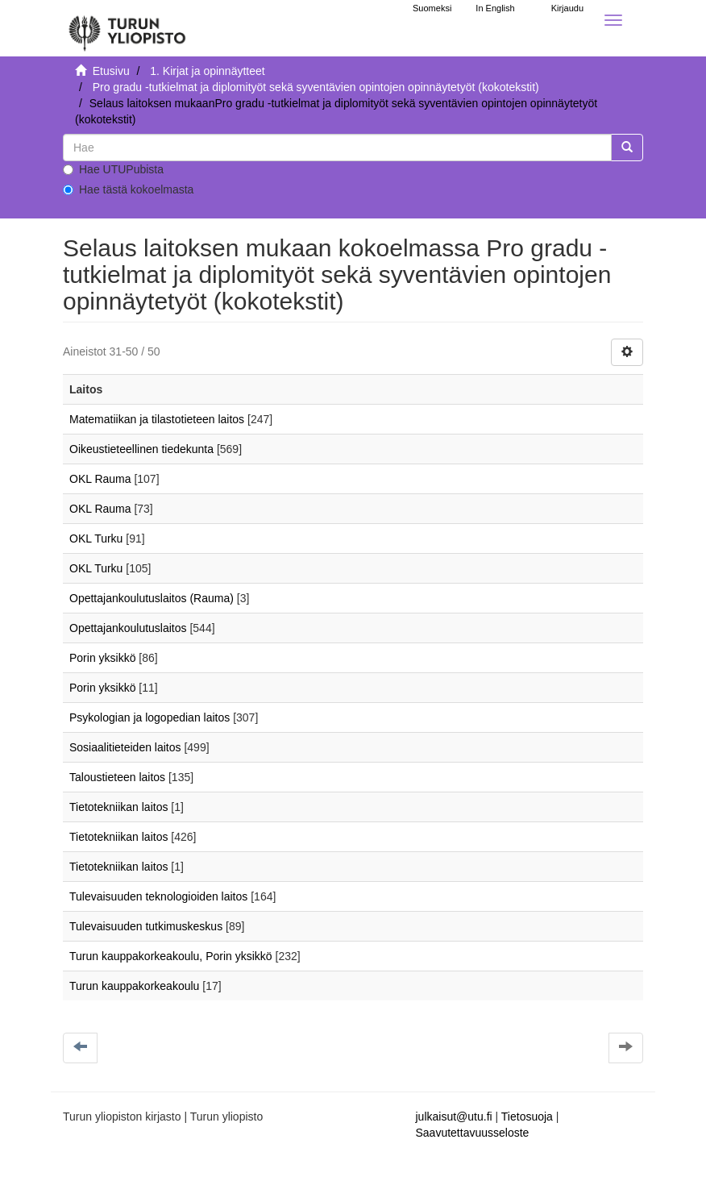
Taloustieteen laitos (117, 777)
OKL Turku (96, 538)
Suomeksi (432, 8)
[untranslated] (337, 147)
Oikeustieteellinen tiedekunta (141, 449)
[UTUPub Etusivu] (127, 28)
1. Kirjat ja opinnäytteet (207, 70)
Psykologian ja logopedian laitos (149, 717)
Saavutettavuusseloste (473, 1132)
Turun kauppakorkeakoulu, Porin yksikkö (170, 956)
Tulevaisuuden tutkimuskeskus (145, 926)
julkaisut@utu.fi (454, 1116)
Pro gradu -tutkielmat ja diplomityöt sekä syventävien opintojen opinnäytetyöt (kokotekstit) (316, 87)
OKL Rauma (100, 478)
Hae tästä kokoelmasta (128, 189)
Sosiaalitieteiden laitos (125, 747)
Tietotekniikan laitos (118, 807)
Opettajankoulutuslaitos (128, 628)
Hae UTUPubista (113, 169)
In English (495, 8)
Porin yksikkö (102, 657)
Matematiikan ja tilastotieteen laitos (156, 419)
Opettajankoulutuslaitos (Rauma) (151, 598)
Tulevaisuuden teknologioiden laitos (158, 896)
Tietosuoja (527, 1116)
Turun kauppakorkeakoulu (134, 985)
